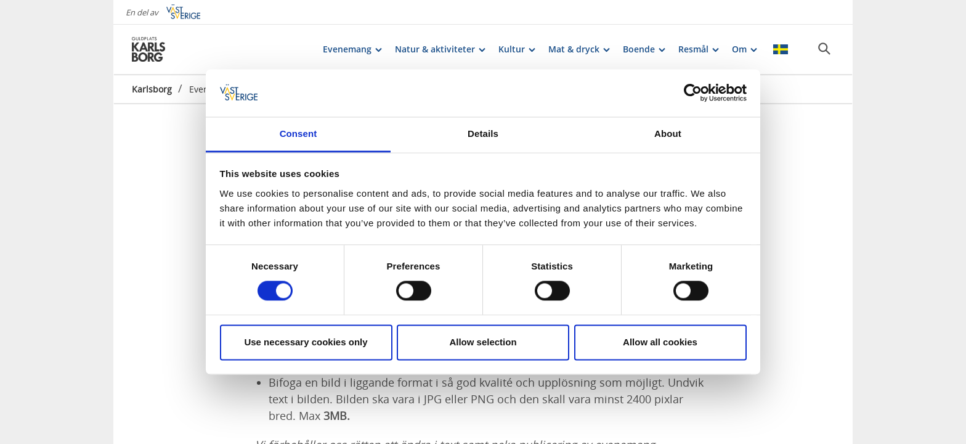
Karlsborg (152, 89)
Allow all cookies (660, 342)
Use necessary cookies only (305, 342)
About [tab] (667, 133)
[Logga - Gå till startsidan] (175, 49)
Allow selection (482, 342)
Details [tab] (483, 133)
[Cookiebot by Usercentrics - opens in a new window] (693, 93)
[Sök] (824, 49)
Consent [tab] (298, 133)
